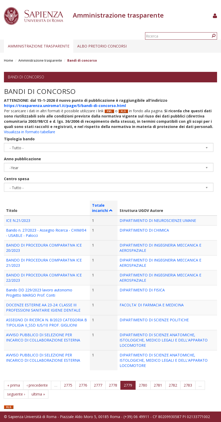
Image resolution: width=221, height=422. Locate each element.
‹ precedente (37, 385)
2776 (83, 385)
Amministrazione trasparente (38, 46)
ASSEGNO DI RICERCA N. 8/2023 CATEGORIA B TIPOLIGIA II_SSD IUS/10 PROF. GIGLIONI (46, 322)
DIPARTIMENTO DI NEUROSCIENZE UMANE (158, 220)
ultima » (38, 394)
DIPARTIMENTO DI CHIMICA (144, 230)
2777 (98, 385)
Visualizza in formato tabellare (29, 131)
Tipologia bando (19, 138)
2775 (68, 385)
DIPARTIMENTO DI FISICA (142, 289)
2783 (188, 385)
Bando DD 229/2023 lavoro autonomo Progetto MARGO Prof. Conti (39, 292)
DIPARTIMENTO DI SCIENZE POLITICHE (154, 319)
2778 (113, 385)
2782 (173, 385)
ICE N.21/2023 (18, 220)
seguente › (16, 394)
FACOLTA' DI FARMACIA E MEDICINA (152, 304)
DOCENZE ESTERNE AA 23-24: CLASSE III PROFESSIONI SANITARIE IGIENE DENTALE (43, 307)
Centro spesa (16, 178)
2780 (143, 385)
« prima (13, 385)
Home (8, 60)
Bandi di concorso (26, 76)
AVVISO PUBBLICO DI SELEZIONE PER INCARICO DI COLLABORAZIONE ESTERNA (43, 337)
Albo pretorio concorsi (102, 46)
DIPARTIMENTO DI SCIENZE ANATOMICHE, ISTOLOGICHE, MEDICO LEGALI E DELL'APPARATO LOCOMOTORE (164, 340)
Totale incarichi (102, 208)
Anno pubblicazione (22, 158)
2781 (158, 385)
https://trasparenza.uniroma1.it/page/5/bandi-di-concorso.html (65, 105)
